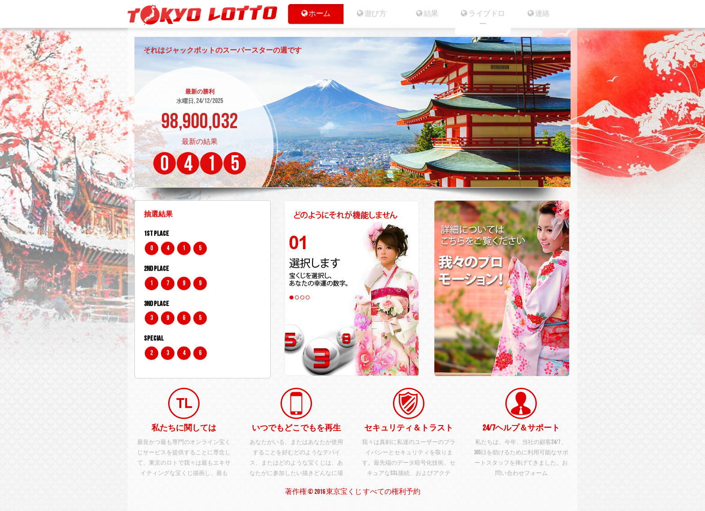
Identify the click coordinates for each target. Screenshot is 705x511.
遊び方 (370, 13)
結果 (427, 13)
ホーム (313, 13)
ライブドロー (485, 19)
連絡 (542, 13)
